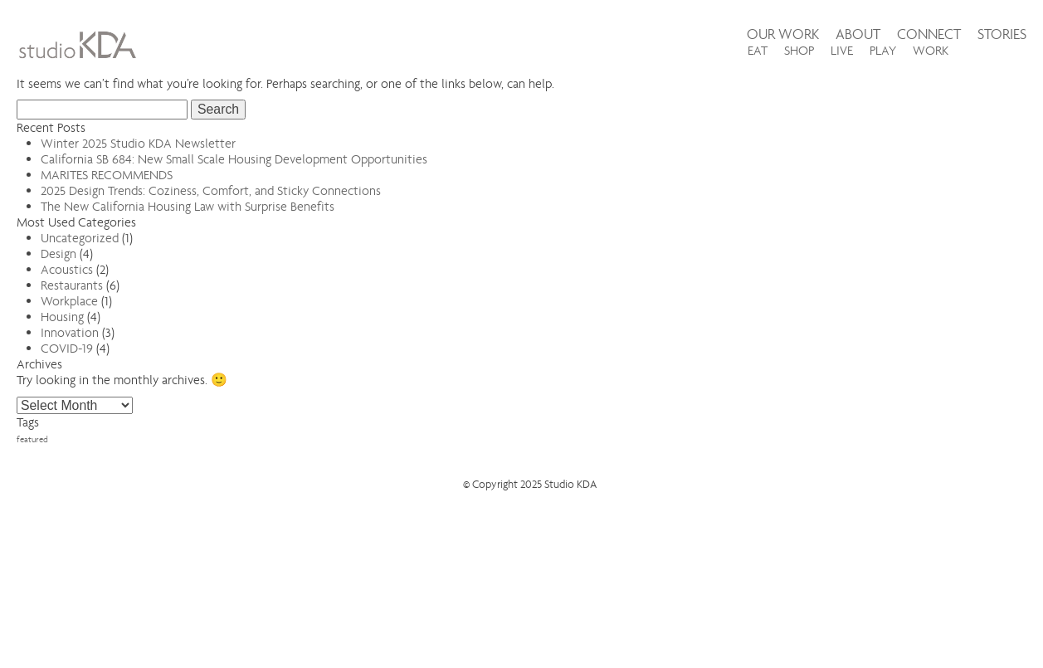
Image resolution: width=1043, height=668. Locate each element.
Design (58, 253)
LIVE (842, 50)
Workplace (69, 301)
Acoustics (67, 269)
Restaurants (72, 285)
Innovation (70, 332)
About (858, 34)
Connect (929, 34)
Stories (1001, 34)
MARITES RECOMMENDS (107, 175)
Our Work (783, 34)
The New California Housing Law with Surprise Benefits (187, 206)
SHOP (799, 50)
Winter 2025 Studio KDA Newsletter (138, 143)
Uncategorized (80, 238)
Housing (62, 316)
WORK (930, 50)
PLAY (883, 50)
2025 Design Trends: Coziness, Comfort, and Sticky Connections (211, 190)
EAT (758, 50)
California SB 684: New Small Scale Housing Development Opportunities (234, 159)
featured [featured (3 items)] (32, 439)
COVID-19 (67, 348)
